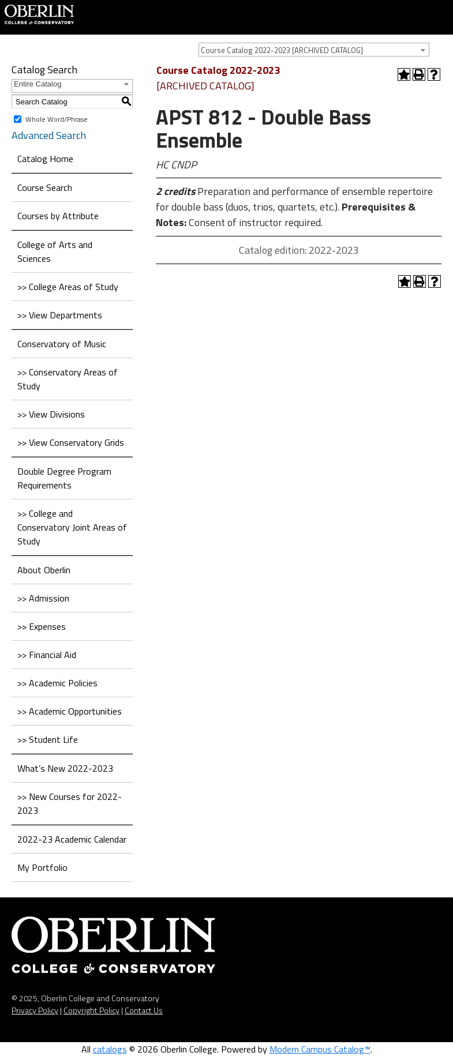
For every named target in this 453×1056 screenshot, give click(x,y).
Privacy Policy (35, 1010)
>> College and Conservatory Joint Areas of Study (72, 527)
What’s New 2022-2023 (65, 768)
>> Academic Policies (57, 683)
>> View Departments (59, 315)
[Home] (39, 13)
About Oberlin (43, 570)
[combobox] (314, 50)
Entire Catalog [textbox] (37, 84)
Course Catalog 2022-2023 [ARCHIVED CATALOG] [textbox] (282, 50)
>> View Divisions (51, 414)
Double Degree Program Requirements (64, 478)
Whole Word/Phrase (56, 119)
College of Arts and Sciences (54, 251)
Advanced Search (49, 135)
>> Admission (43, 598)
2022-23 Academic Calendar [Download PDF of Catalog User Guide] (71, 839)
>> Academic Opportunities (69, 711)
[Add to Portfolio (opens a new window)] (404, 74)
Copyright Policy (91, 1010)
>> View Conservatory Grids (70, 442)
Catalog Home (45, 159)
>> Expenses (41, 626)
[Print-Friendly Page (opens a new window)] (419, 74)
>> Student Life (47, 739)
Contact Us (144, 1010)
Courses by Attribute (58, 216)
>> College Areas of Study (67, 287)
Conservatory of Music (61, 344)
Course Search (44, 187)
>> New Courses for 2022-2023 (69, 803)
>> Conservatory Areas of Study (67, 379)
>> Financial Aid (46, 655)
